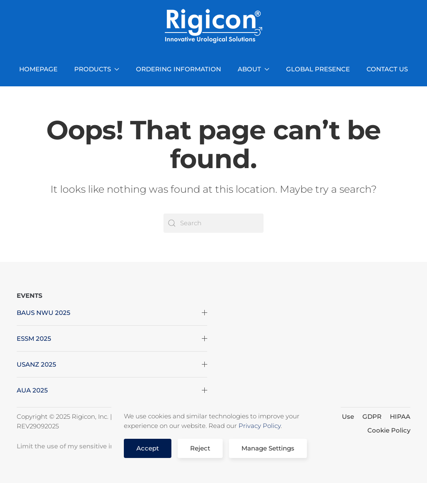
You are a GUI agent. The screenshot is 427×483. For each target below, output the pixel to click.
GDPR (372, 416)
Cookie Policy (388, 430)
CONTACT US (387, 69)
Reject (200, 448)
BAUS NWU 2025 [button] (112, 313)
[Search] (213, 223)
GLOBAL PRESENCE (318, 69)
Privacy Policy (260, 426)
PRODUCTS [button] (96, 69)
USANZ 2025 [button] (112, 364)
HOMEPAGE (38, 69)
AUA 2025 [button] (112, 390)
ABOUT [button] (253, 69)
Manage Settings (267, 448)
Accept (147, 448)
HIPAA (400, 416)
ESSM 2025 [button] (112, 338)
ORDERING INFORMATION (178, 69)
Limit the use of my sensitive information (81, 446)
